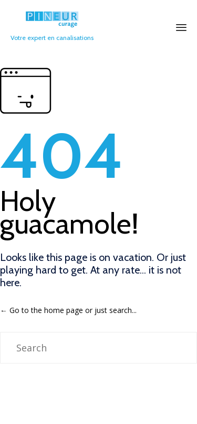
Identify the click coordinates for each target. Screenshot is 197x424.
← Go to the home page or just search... (68, 310)
